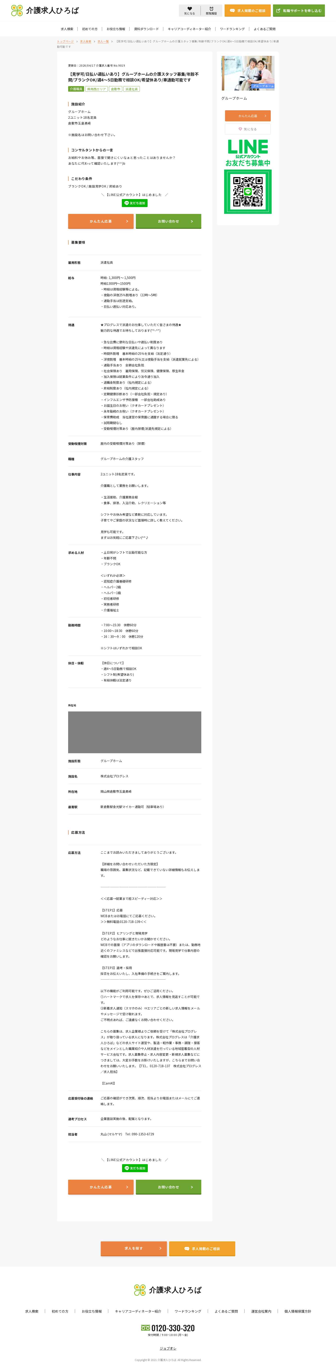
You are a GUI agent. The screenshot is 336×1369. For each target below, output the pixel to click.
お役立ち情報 (116, 29)
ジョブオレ (168, 1348)
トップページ (65, 41)
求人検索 (67, 29)
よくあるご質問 (264, 29)
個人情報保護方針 (298, 1311)
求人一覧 (103, 41)
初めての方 (90, 29)
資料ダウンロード (146, 29)
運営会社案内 (261, 1311)
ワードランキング (232, 29)
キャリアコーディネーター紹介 (189, 29)
